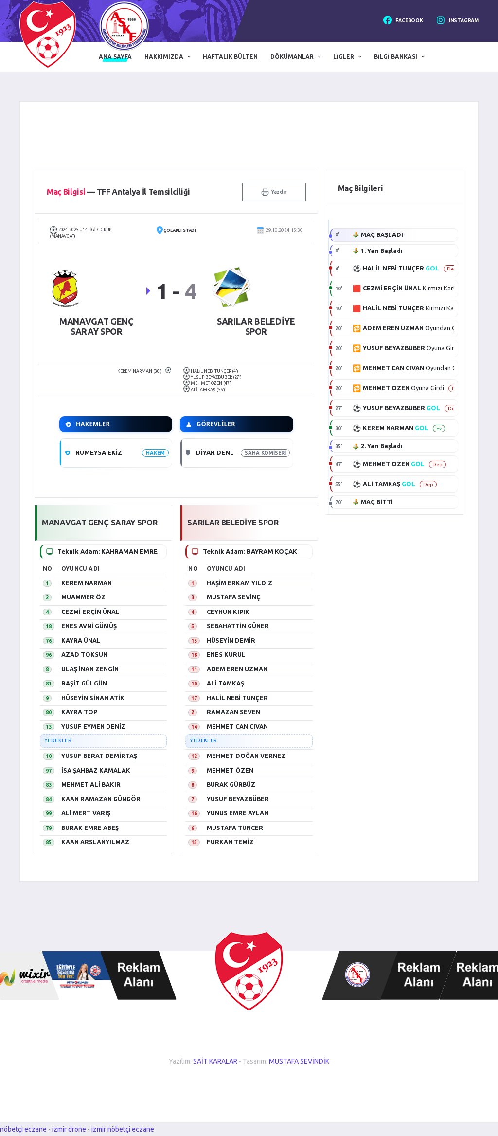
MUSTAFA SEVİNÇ (234, 597)
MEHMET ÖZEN (230, 770)
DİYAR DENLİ (216, 452)
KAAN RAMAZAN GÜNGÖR (101, 798)
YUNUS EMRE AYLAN (237, 813)
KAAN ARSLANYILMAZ (95, 841)
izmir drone (69, 1129)
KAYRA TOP (79, 711)
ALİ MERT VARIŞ (85, 813)
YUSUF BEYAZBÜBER (238, 798)
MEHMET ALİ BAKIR (91, 784)
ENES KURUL (226, 654)
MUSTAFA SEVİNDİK (299, 1061)
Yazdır (274, 192)
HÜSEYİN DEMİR (231, 640)
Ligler (343, 57)
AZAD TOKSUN (84, 654)
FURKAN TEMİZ (230, 841)
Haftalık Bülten (230, 57)
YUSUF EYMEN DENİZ (93, 726)
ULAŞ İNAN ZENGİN (90, 669)
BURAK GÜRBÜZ (231, 784)
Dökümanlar (292, 57)
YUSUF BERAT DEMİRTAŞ (99, 755)
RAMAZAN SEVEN (233, 711)
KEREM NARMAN (86, 582)
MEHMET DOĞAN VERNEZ (246, 755)
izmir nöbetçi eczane (122, 1129)
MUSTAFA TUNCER (235, 827)
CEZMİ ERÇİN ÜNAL (90, 611)
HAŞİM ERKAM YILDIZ (239, 582)
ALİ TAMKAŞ (225, 683)
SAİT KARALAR (215, 1061)
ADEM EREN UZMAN (237, 669)
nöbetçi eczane (23, 1129)
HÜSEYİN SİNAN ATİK (92, 697)
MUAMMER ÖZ (83, 597)
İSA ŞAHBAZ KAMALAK (95, 770)
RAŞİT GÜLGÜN (84, 683)
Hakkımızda (163, 57)
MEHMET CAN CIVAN (237, 726)
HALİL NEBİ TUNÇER (237, 697)
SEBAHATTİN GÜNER (238, 625)
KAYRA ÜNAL (81, 640)
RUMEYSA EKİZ (98, 452)
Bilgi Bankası (395, 57)
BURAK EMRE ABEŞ (90, 827)
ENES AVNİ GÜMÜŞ (89, 625)
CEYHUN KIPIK (228, 611)
